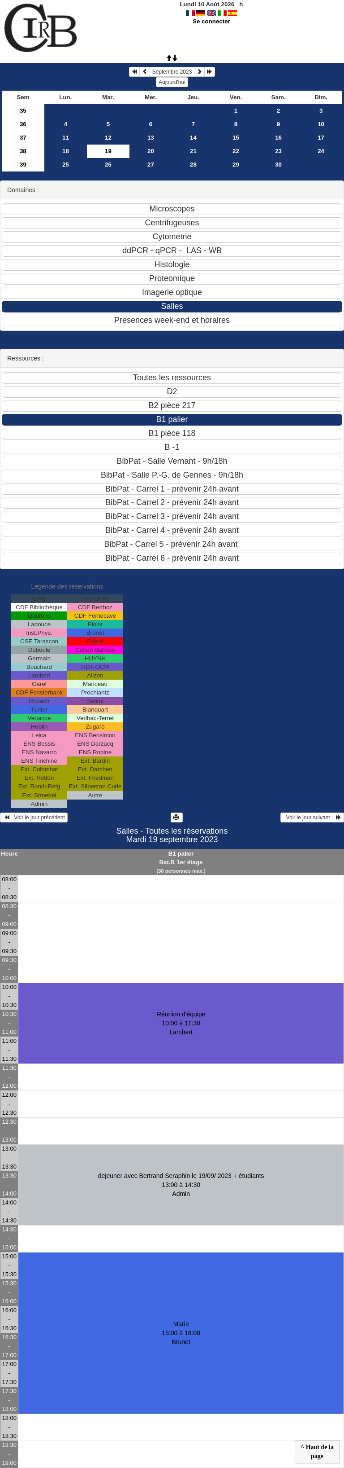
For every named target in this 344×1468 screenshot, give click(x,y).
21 (193, 151)
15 (235, 137)
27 (150, 164)
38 (23, 151)
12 (108, 137)
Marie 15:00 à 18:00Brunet (181, 1332)
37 (23, 137)
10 (321, 124)
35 (23, 110)
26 (108, 164)
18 (65, 151)
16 (278, 137)
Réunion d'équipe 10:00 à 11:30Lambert (181, 1023)
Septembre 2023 (172, 72)
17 (321, 137)
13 (150, 137)
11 (65, 137)
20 (150, 151)
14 (193, 137)
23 (278, 151)
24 (321, 151)
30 (278, 164)
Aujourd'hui (172, 82)
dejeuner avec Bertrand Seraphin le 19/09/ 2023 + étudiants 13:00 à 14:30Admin (181, 1184)
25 (65, 164)
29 (235, 164)
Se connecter (211, 21)
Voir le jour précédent (34, 817)
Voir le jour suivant (312, 817)
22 (235, 151)
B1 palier (181, 853)
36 (23, 124)
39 (23, 164)
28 (193, 164)
